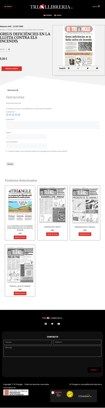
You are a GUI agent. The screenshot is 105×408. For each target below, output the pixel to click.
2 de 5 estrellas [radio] (10, 114)
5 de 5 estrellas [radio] (19, 114)
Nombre (9, 132)
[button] (5, 49)
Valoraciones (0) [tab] (12, 90)
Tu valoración (10, 119)
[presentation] (22, 158)
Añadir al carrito (11, 68)
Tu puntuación (10, 112)
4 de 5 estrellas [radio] (16, 114)
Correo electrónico (12, 142)
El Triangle (9, 30)
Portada (2, 30)
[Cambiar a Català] (57, 15)
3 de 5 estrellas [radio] (13, 114)
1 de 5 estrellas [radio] (7, 114)
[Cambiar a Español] (48, 15)
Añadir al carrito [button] (20, 237)
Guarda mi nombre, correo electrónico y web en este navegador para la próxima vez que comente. (37, 151)
